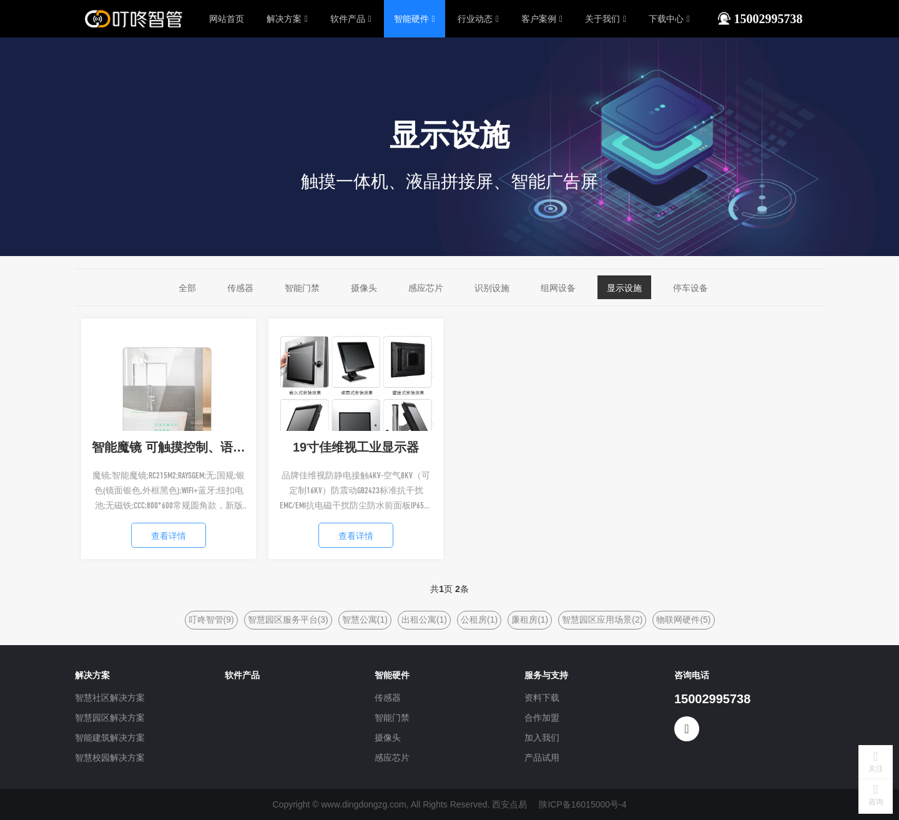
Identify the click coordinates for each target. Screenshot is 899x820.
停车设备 (690, 288)
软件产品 (350, 19)
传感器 (240, 288)
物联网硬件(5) (683, 620)
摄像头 (364, 288)
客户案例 (541, 19)
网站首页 (226, 19)
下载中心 (669, 19)
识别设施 (491, 288)
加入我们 (541, 738)
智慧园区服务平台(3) (288, 620)
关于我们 (605, 19)
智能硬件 (414, 19)
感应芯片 (425, 288)
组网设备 (558, 288)
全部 (187, 288)
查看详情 (168, 536)
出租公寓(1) (424, 620)
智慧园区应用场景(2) (602, 620)
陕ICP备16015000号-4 (582, 804)
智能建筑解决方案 (110, 738)
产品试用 (541, 758)
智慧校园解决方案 (110, 758)
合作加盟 (541, 718)
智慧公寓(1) (365, 620)
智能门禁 (302, 288)
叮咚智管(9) (211, 620)
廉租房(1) (529, 620)
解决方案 (287, 19)
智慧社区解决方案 (110, 698)
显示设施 (624, 288)
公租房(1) (479, 620)
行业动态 (478, 19)
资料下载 (541, 698)
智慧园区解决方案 (110, 718)
